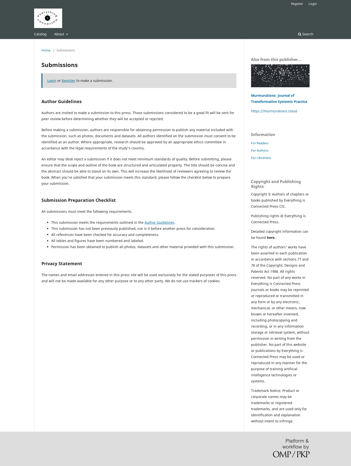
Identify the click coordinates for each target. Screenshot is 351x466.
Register (297, 3)
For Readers (259, 143)
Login (313, 3)
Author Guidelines (159, 222)
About (59, 34)
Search (305, 34)
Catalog (40, 34)
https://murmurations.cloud (274, 111)
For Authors (259, 150)
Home (45, 50)
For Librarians (261, 157)
